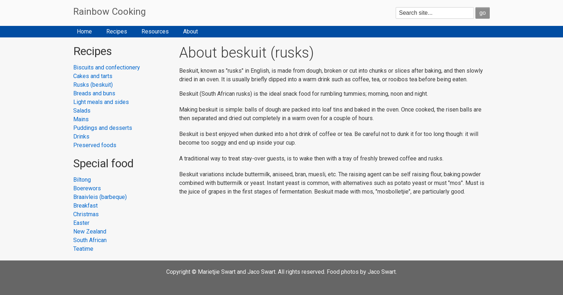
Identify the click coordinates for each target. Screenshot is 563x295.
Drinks (81, 136)
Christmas (86, 214)
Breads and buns (94, 93)
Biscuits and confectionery (106, 67)
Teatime (83, 248)
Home (84, 31)
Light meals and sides (101, 102)
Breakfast (85, 205)
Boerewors (87, 188)
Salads (81, 110)
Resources (155, 31)
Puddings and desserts (102, 127)
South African (90, 240)
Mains (81, 119)
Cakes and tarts (92, 76)
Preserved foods (94, 145)
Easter (81, 222)
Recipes (116, 31)
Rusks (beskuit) (93, 84)
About (190, 31)
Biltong (82, 179)
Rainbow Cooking (109, 11)
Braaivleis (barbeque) (100, 197)
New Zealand (89, 231)
